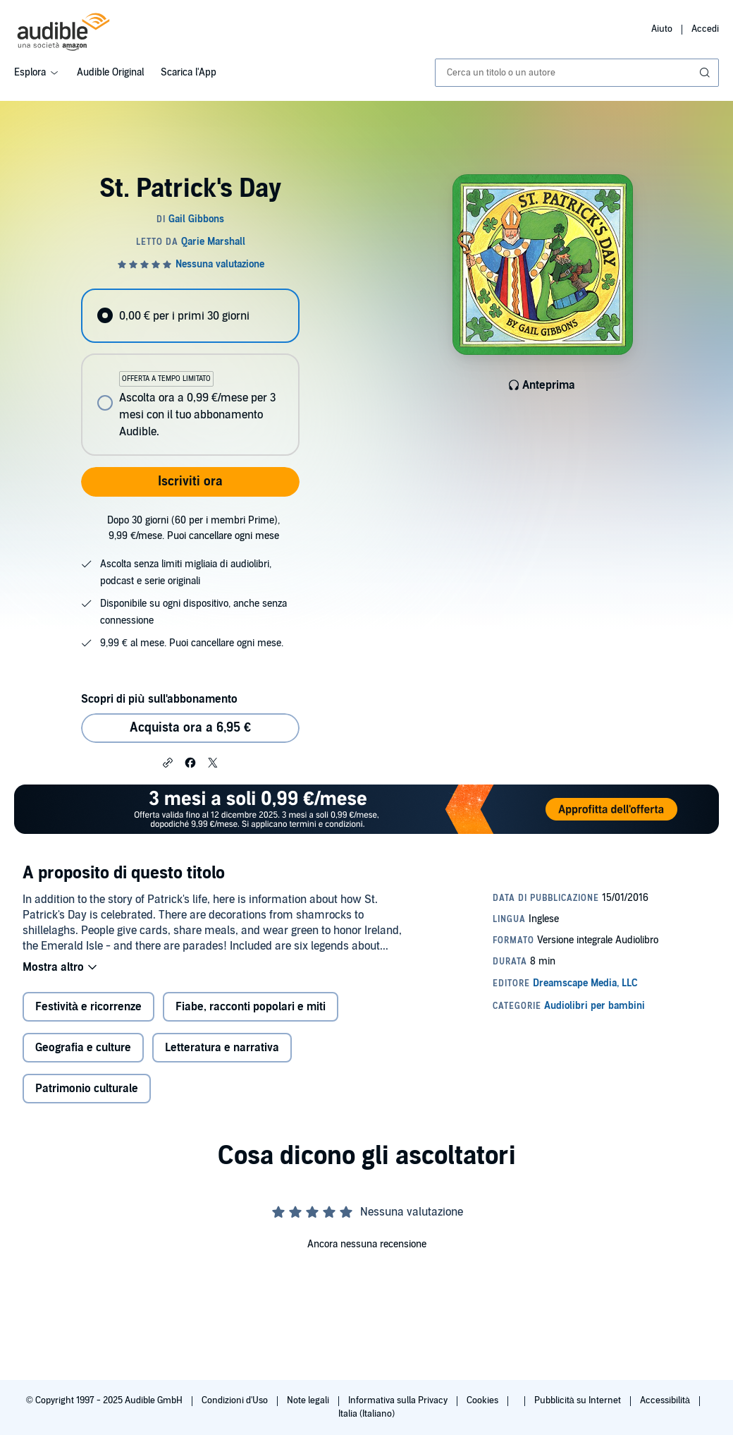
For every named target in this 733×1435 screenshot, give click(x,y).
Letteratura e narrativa (222, 1048)
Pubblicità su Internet (578, 1400)
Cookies (483, 1400)
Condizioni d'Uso (236, 1400)
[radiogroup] (190, 372)
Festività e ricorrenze (88, 1007)
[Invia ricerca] (706, 73)
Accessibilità (666, 1400)
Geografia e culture (83, 1048)
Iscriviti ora (190, 481)
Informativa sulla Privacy (399, 1400)
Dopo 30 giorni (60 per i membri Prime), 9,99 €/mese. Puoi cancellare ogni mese (193, 528)
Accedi (705, 29)
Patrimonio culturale (86, 1089)
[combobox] (577, 73)
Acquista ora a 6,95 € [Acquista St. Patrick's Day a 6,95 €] (190, 727)
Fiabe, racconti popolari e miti (250, 1007)
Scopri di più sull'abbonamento (159, 699)
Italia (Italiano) (366, 1413)
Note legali (309, 1400)
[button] (167, 761)
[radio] (190, 316)
